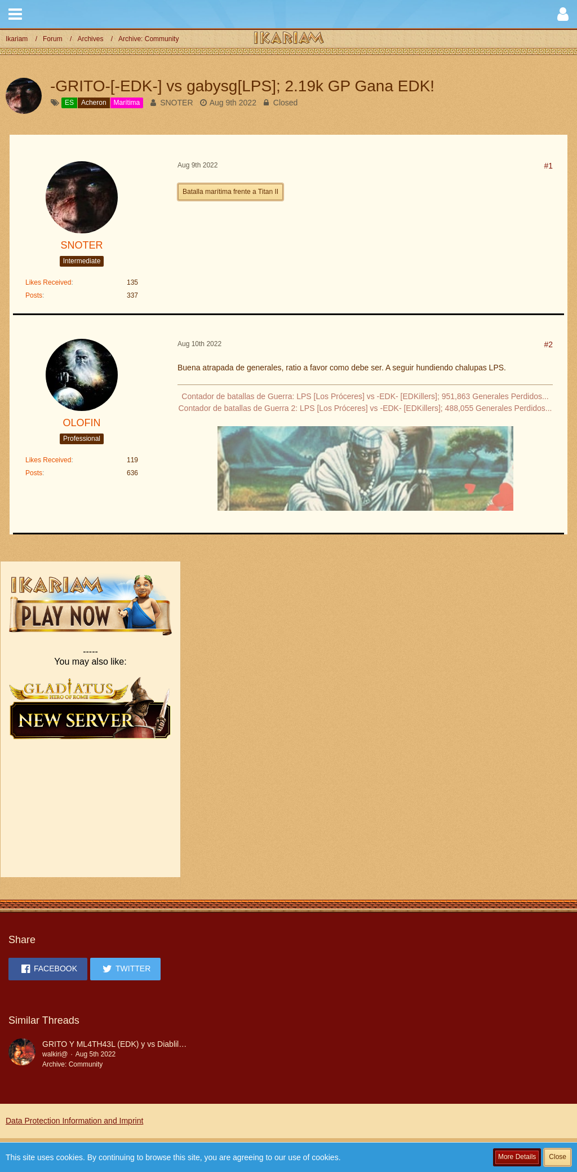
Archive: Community (72, 1064)
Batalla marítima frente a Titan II (230, 192)
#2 (548, 344)
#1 (548, 165)
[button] (15, 14)
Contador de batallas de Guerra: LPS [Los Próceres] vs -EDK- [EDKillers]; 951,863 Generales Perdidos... (364, 396)
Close (557, 1157)
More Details (517, 1157)
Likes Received (48, 282)
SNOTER (176, 102)
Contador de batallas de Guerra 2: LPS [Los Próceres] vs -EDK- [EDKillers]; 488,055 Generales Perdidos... (365, 408)
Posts (33, 295)
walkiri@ (55, 1054)
